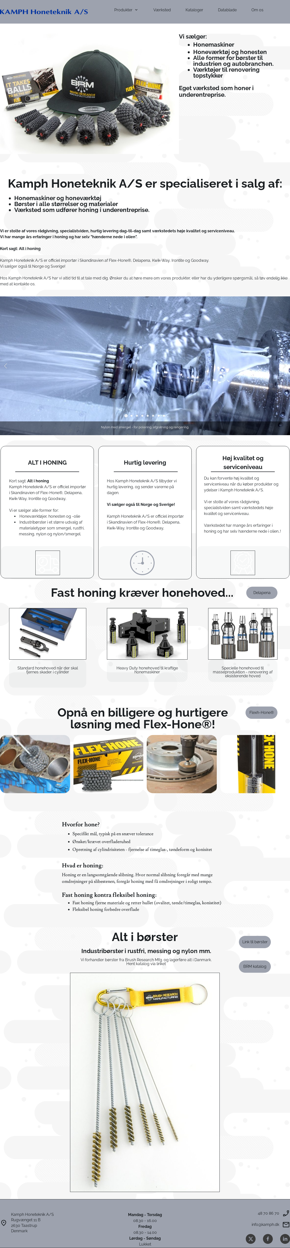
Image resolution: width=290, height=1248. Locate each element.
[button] (5, 366)
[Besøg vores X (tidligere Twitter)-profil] (251, 1239)
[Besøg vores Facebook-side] (268, 1239)
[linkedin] (285, 1239)
